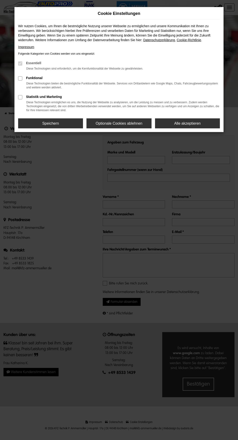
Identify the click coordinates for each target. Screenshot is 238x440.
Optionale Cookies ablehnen (119, 123)
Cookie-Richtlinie (189, 40)
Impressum (26, 47)
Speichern (50, 123)
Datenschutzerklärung (159, 40)
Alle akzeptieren (187, 123)
